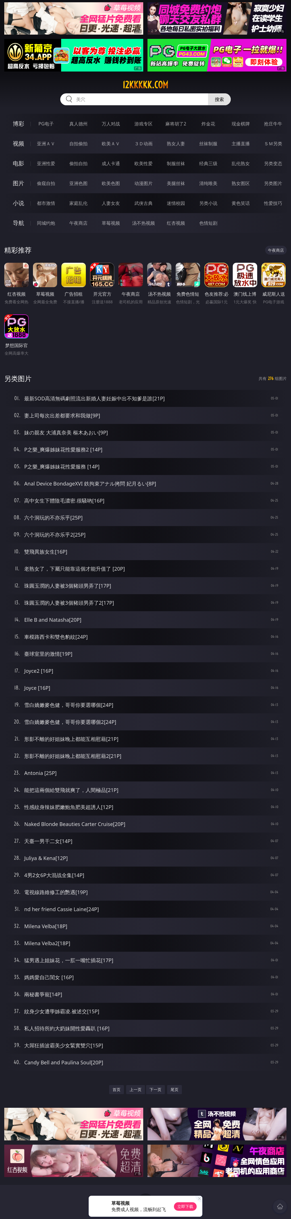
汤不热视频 (143, 223)
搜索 (219, 99)
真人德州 (78, 124)
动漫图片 (143, 183)
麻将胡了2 (175, 124)
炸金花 (208, 124)
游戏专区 (143, 124)
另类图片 (273, 183)
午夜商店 (78, 223)
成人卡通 (111, 163)
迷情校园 (176, 203)
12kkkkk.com (145, 85)
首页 (116, 1089)
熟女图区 (241, 183)
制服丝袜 (176, 163)
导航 (18, 223)
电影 (18, 163)
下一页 (155, 1089)
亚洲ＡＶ (46, 143)
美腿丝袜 (176, 183)
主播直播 (241, 143)
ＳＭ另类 (273, 143)
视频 (18, 143)
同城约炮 (46, 223)
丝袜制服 (208, 143)
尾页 (174, 1089)
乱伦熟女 (241, 163)
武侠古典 (143, 203)
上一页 (136, 1089)
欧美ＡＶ (111, 143)
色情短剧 (208, 223)
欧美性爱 (143, 163)
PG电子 (45, 124)
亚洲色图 (78, 183)
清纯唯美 (208, 183)
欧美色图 (111, 183)
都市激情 (46, 203)
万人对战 (111, 124)
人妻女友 (111, 203)
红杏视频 (176, 223)
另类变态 (273, 163)
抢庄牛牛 (273, 124)
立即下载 (185, 1206)
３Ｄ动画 (143, 143)
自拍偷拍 (78, 143)
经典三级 (208, 163)
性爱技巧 (273, 203)
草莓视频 (111, 223)
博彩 (18, 123)
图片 (18, 183)
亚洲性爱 (46, 163)
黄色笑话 (241, 203)
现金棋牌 (241, 124)
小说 (18, 203)
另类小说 (208, 203)
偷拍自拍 (78, 163)
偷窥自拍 (46, 183)
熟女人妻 (176, 143)
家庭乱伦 (78, 203)
